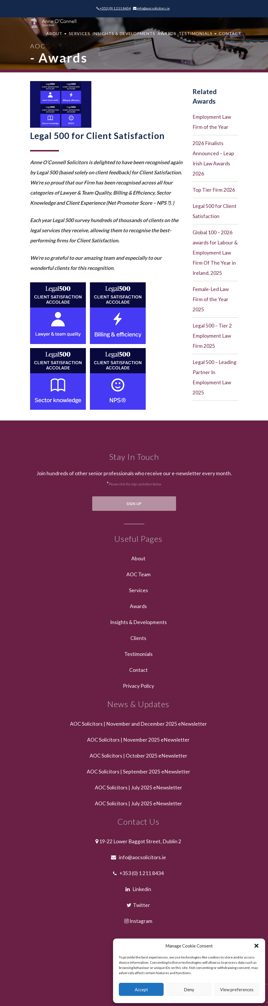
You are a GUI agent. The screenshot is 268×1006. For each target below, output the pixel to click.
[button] (256, 946)
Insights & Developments (124, 36)
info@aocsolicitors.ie (151, 8)
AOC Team (138, 574)
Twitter (138, 905)
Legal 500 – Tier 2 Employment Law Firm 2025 (212, 336)
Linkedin (138, 889)
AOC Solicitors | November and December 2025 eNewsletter (138, 724)
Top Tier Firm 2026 (214, 190)
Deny (189, 989)
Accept (141, 989)
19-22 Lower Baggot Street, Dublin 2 (138, 841)
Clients (138, 638)
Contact (230, 36)
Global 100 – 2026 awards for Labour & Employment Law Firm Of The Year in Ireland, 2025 (215, 252)
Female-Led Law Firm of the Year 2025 (211, 299)
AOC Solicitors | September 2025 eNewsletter (138, 772)
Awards (167, 36)
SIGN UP (134, 503)
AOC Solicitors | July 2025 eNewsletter (138, 787)
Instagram (138, 921)
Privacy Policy (138, 686)
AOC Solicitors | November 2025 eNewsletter (138, 740)
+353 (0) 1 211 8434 (114, 8)
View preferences (237, 989)
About (56, 36)
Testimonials (198, 36)
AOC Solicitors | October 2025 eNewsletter (138, 756)
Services (79, 36)
